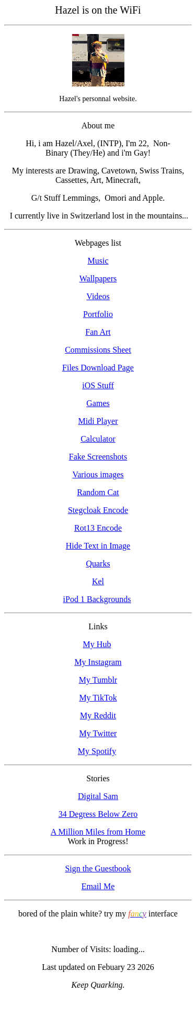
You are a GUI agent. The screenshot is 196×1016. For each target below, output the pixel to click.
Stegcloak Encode (98, 510)
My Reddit (98, 715)
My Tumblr (98, 679)
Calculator (98, 438)
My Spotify (97, 751)
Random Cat (98, 492)
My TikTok (98, 697)
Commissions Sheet (98, 349)
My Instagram (97, 662)
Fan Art (97, 331)
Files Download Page (98, 367)
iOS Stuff (98, 385)
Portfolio (98, 314)
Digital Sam (98, 796)
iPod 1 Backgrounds (97, 599)
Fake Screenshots (98, 456)
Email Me (98, 886)
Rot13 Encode (98, 527)
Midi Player (98, 421)
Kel (98, 581)
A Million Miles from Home (98, 831)
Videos (97, 296)
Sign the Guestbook (98, 868)
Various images (97, 474)
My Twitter (98, 733)
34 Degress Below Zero (98, 814)
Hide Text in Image (98, 545)
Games (97, 403)
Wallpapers (98, 278)
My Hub (97, 644)
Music (98, 260)
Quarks (98, 563)
